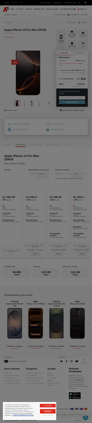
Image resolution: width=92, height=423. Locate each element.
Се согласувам (47, 405)
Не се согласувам (48, 415)
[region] (29, 411)
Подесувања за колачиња (47, 411)
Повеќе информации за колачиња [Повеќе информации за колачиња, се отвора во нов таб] (23, 415)
